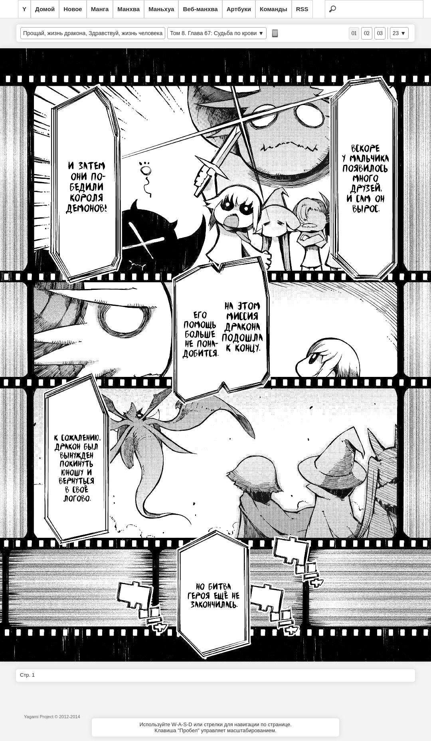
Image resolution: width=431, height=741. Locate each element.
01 (354, 33)
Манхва (128, 9)
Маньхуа (161, 9)
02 (367, 33)
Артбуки (239, 9)
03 (380, 33)
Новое (72, 9)
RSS (302, 9)
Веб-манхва (200, 9)
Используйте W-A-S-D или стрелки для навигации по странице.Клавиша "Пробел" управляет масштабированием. (215, 727)
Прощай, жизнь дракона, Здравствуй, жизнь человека (92, 33)
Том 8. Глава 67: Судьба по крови (213, 33)
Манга (100, 9)
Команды (273, 9)
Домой (45, 9)
